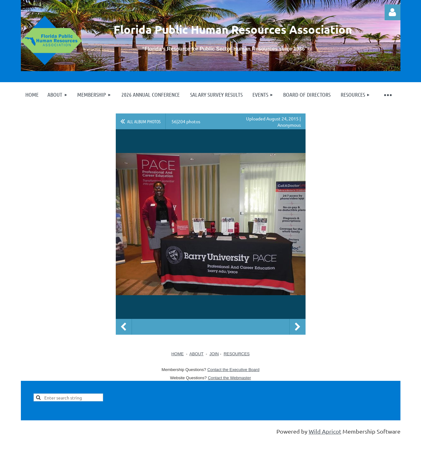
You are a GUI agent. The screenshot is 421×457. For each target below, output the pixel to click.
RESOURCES (237, 353)
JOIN (214, 353)
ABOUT (196, 353)
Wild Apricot (325, 431)
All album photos (144, 121)
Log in (392, 12)
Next (298, 327)
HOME (177, 353)
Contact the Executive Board (233, 369)
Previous (124, 327)
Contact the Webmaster (229, 377)
